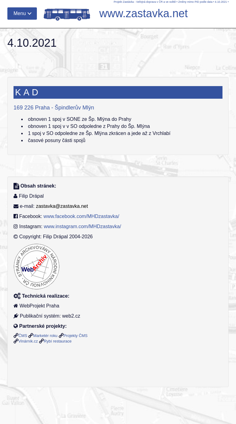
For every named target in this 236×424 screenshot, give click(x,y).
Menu (20, 13)
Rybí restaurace (58, 341)
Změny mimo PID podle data (195, 1)
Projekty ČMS (76, 335)
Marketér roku (45, 335)
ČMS (22, 335)
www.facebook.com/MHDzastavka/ (81, 216)
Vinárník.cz (28, 341)
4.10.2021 (221, 1)
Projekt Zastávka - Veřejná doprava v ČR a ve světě (145, 1)
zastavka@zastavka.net (62, 206)
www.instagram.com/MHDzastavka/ (82, 226)
